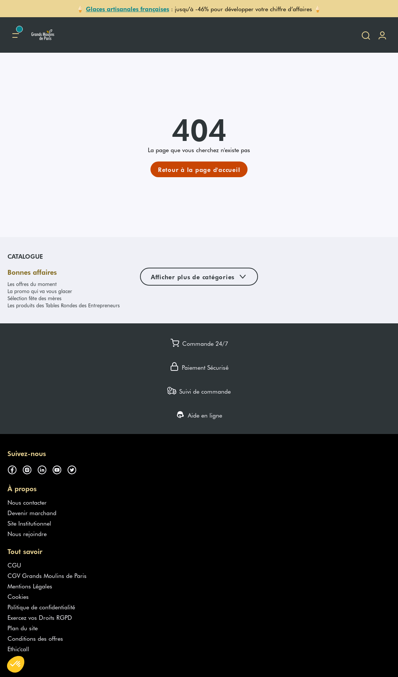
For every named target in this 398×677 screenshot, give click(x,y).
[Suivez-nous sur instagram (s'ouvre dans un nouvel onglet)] (29, 468)
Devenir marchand (31, 512)
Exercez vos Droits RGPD (39, 617)
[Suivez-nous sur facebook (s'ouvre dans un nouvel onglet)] (14, 468)
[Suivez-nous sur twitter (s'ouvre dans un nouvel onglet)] (74, 468)
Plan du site (22, 628)
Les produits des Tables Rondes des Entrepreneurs (63, 305)
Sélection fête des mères (34, 298)
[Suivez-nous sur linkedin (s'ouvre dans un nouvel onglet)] (44, 468)
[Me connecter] (382, 35)
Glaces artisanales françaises (127, 8)
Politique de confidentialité (41, 607)
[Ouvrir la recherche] (366, 35)
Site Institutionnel (29, 523)
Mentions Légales (29, 586)
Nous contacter (27, 502)
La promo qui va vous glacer (39, 291)
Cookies (18, 596)
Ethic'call (18, 648)
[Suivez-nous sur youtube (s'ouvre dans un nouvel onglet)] (59, 468)
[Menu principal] (15, 35)
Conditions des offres (35, 638)
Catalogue (25, 256)
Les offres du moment (32, 283)
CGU (14, 565)
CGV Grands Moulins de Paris (47, 575)
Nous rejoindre (27, 533)
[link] (199, 169)
